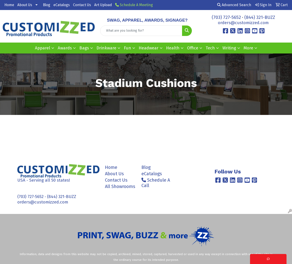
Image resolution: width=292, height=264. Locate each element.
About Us (24, 5)
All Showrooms (120, 186)
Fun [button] (127, 48)
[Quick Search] (141, 30)
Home (9, 5)
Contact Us (82, 5)
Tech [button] (210, 48)
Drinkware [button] (106, 48)
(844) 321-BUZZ (259, 17)
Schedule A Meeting (134, 5)
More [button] (248, 48)
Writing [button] (229, 48)
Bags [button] (84, 48)
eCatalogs (61, 5)
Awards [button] (65, 48)
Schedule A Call (155, 182)
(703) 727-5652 (226, 17)
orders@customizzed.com (243, 22)
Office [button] (192, 48)
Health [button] (173, 48)
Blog (46, 5)
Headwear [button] (149, 48)
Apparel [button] (42, 48)
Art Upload (103, 5)
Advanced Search (234, 5)
